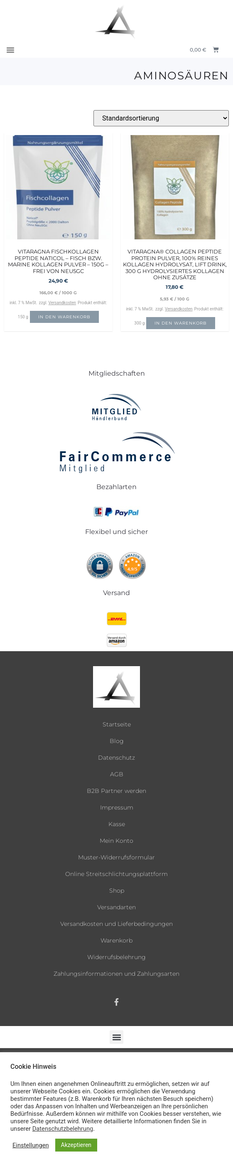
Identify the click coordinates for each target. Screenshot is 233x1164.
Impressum (116, 807)
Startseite (117, 724)
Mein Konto (116, 840)
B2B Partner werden (116, 791)
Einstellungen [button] (30, 1145)
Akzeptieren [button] (76, 1145)
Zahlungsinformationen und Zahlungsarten (116, 973)
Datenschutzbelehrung (62, 1128)
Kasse (116, 824)
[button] (10, 50)
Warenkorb (116, 940)
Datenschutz (116, 757)
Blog (117, 741)
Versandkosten (62, 302)
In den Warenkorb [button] (64, 317)
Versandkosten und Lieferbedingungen (116, 924)
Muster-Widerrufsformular (116, 857)
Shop (116, 890)
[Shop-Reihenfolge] (161, 118)
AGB (116, 774)
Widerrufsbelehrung (116, 957)
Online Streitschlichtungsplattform (116, 874)
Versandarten (116, 907)
